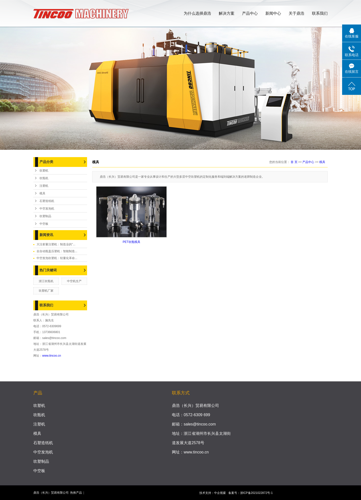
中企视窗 (220, 493)
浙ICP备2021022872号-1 (256, 493)
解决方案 (226, 13)
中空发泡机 (46, 208)
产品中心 (250, 13)
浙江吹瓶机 (46, 281)
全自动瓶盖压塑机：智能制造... (57, 251)
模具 (42, 193)
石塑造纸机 (46, 201)
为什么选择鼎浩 (197, 13)
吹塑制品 (45, 216)
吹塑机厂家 (46, 290)
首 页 (294, 162)
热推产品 (76, 492)
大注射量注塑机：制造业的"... (56, 244)
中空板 (43, 223)
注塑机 (43, 186)
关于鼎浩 (296, 13)
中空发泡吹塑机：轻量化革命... (57, 258)
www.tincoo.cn (51, 355)
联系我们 (320, 13)
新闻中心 (273, 13)
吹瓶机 (43, 178)
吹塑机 (43, 170)
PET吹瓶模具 (131, 242)
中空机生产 (74, 281)
